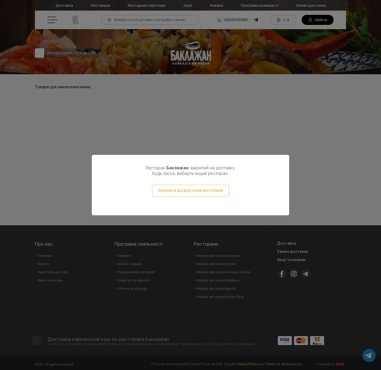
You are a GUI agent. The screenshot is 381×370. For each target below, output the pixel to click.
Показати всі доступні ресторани (190, 191)
